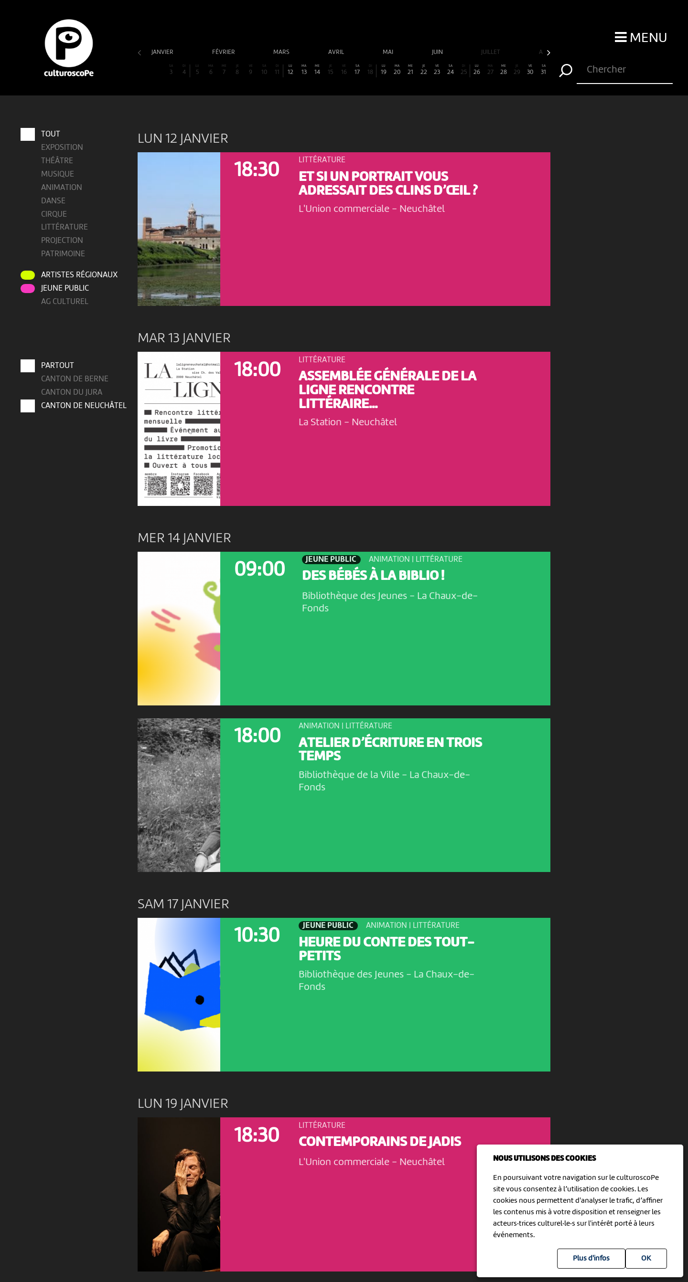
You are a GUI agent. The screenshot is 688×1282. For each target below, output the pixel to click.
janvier (163, 52)
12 (290, 69)
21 (410, 69)
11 (277, 69)
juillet (491, 52)
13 (304, 69)
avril (336, 52)
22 (424, 69)
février (224, 52)
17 (357, 69)
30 (530, 69)
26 (477, 69)
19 (383, 69)
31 (544, 69)
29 (517, 69)
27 (490, 69)
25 (464, 69)
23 (437, 69)
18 (370, 69)
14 (317, 69)
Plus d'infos (591, 1258)
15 (330, 69)
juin (438, 52)
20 (397, 69)
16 (344, 69)
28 (503, 69)
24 (450, 69)
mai (389, 52)
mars (282, 52)
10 (264, 69)
